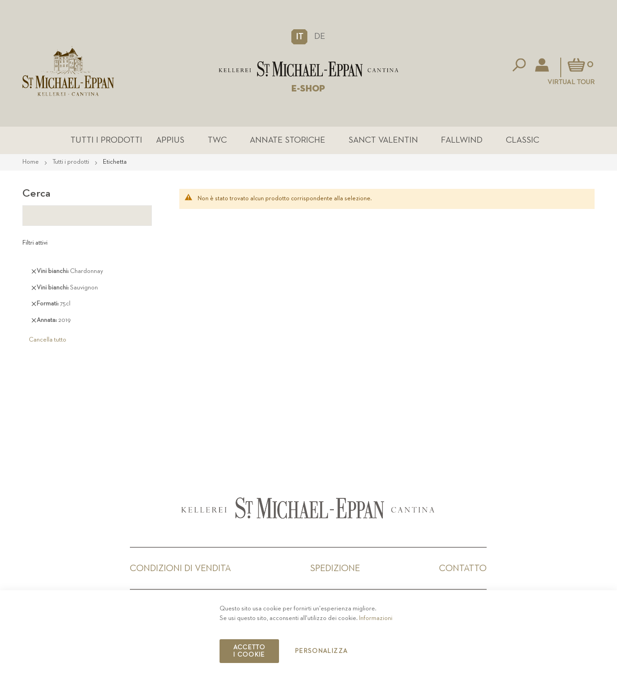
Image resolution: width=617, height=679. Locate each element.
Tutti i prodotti (106, 140)
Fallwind (462, 140)
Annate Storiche (287, 140)
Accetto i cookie (249, 651)
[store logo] (308, 69)
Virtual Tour (571, 82)
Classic (522, 140)
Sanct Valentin (383, 140)
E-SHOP (308, 88)
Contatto (463, 568)
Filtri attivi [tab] (35, 243)
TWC (217, 140)
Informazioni (375, 618)
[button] (299, 36)
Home (31, 162)
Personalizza (321, 651)
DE (319, 36)
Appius (170, 140)
